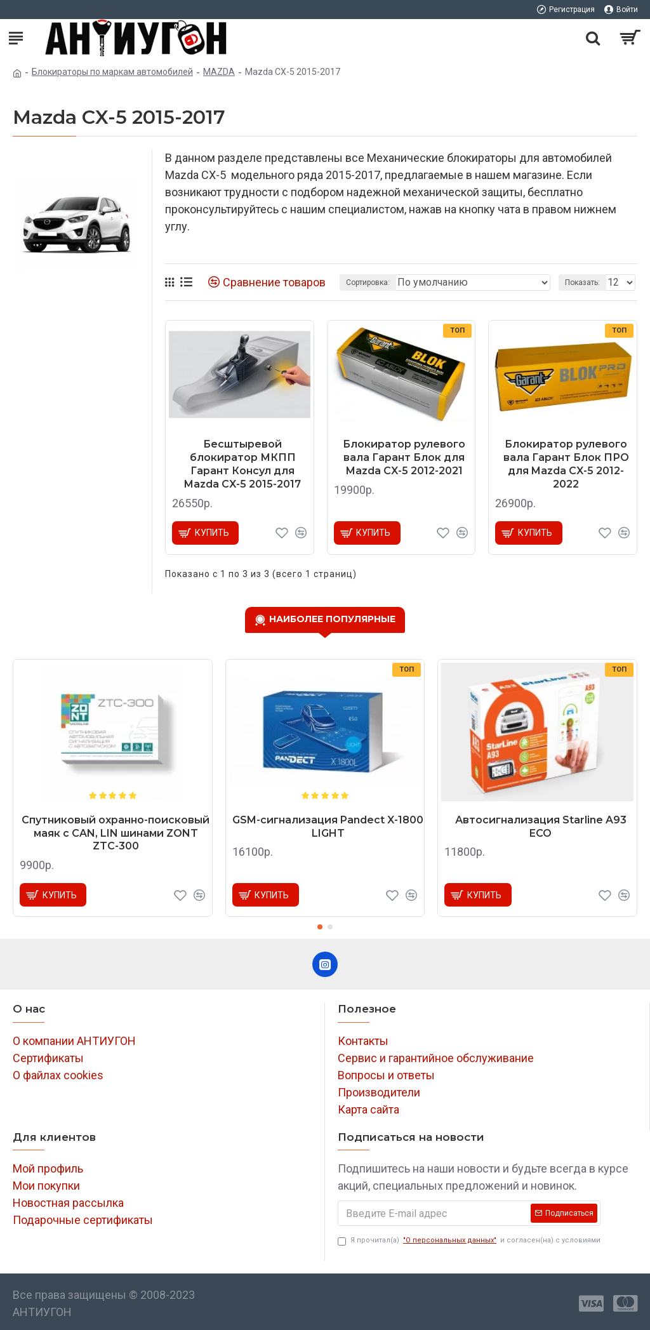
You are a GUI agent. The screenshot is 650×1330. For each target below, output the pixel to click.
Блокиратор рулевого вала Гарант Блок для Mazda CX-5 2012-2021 (404, 457)
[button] (319, 926)
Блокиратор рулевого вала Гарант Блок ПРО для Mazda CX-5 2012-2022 (566, 463)
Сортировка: (368, 282)
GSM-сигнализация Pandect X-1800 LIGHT (327, 826)
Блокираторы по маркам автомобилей (112, 72)
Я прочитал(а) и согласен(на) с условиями (469, 1240)
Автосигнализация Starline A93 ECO (541, 826)
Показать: (582, 282)
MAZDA (219, 72)
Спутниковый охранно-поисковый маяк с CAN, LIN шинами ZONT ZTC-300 (115, 833)
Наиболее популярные (332, 619)
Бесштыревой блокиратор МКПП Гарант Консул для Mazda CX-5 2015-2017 (242, 463)
